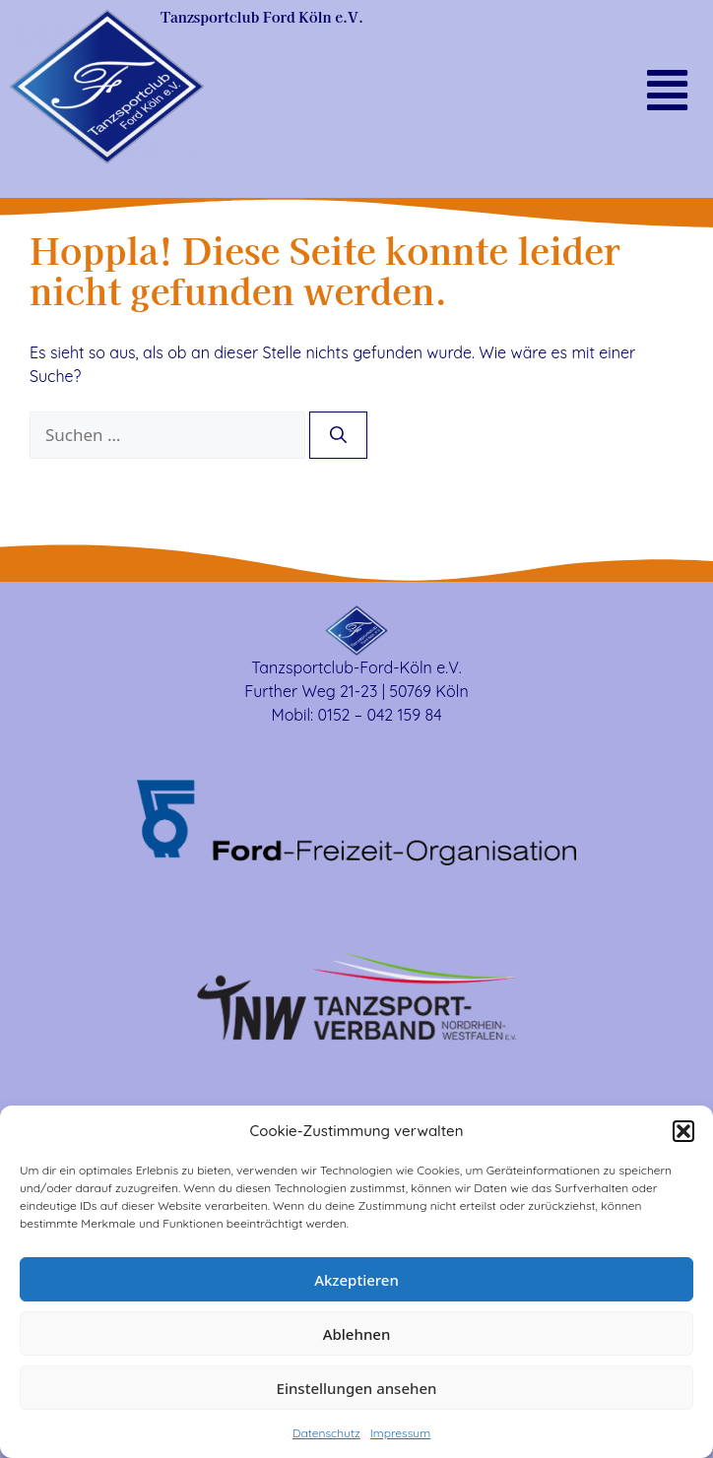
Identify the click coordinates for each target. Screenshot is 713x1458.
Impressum (400, 1433)
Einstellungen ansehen (357, 1388)
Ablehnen (357, 1334)
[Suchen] (338, 435)
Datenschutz (326, 1433)
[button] (683, 1131)
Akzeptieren (356, 1280)
